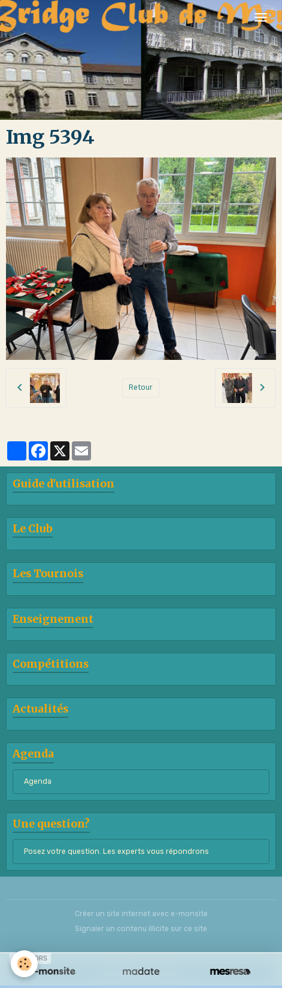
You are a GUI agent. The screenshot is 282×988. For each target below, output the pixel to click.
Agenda (37, 781)
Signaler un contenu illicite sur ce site (141, 929)
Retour (141, 387)
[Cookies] (24, 963)
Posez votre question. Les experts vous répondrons (116, 851)
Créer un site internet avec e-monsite (141, 914)
